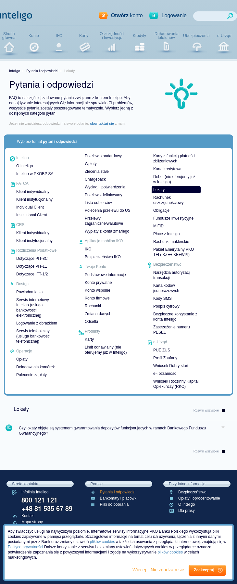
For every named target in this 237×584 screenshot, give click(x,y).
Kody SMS (162, 298)
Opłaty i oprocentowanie (199, 498)
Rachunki (93, 306)
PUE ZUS (161, 350)
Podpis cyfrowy (166, 306)
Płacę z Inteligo (166, 234)
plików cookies (102, 542)
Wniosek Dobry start (170, 365)
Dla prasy (186, 510)
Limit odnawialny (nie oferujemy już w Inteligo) (106, 350)
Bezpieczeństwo (192, 492)
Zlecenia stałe (97, 171)
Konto (34, 35)
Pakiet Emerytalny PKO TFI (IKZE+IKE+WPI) (173, 252)
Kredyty (139, 35)
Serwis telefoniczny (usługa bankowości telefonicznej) (33, 336)
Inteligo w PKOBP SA (35, 173)
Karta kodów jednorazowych (166, 288)
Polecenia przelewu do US (108, 210)
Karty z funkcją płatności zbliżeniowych (174, 158)
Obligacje (161, 210)
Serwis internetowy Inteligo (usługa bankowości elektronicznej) (32, 308)
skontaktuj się (102, 123)
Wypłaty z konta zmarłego (107, 231)
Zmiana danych (98, 313)
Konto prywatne (98, 282)
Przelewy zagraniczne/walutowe (104, 221)
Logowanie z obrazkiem (36, 323)
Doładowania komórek (35, 367)
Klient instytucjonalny (34, 199)
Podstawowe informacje (105, 275)
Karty (83, 35)
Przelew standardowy (103, 156)
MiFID (158, 226)
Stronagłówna (9, 35)
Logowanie (174, 15)
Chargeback (95, 179)
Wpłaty (91, 163)
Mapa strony (32, 522)
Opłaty (22, 359)
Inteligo (14, 70)
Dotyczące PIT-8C (32, 258)
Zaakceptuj (204, 570)
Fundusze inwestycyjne (173, 218)
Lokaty (159, 189)
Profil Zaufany (165, 358)
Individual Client (30, 207)
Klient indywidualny (32, 191)
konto (127, 15)
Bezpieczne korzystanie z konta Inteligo (175, 317)
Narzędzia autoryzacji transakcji (172, 275)
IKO (59, 35)
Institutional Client (31, 215)
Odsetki (91, 321)
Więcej (139, 569)
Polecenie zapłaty (31, 375)
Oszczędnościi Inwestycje (112, 35)
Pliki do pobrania (114, 504)
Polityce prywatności (25, 547)
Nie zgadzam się (168, 569)
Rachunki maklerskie (171, 241)
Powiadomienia (29, 292)
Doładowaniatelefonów (167, 35)
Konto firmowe (97, 298)
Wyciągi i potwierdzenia (105, 187)
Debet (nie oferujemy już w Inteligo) (174, 179)
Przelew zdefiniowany (103, 195)
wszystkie (209, 410)
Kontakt (28, 516)
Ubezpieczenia (196, 35)
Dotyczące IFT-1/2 (32, 274)
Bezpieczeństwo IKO (103, 257)
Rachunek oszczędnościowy (168, 200)
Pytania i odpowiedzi (42, 70)
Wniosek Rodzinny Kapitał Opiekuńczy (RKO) (175, 384)
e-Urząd (224, 35)
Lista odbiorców (98, 202)
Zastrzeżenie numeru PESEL (171, 330)
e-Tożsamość (164, 373)
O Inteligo (24, 166)
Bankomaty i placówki (118, 498)
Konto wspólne (97, 290)
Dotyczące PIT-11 (31, 266)
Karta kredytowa (167, 169)
